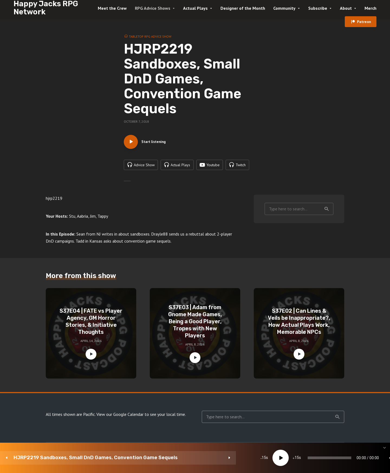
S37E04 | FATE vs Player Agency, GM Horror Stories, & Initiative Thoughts (91, 324)
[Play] (159, 458)
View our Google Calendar (120, 417)
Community (284, 8)
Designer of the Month (242, 8)
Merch (370, 8)
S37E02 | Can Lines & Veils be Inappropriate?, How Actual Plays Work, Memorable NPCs (299, 324)
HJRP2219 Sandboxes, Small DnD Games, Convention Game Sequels (63, 458)
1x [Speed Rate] (328, 458)
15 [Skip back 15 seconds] (142, 458)
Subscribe (317, 8)
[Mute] (311, 458)
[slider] (228, 457)
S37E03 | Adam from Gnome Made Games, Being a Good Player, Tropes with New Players (195, 324)
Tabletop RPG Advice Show (150, 36)
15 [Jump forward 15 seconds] (175, 458)
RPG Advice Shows (152, 8)
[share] (360, 458)
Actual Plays (195, 8)
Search (326, 211)
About (346, 8)
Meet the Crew (112, 8)
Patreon (364, 21)
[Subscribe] (344, 458)
